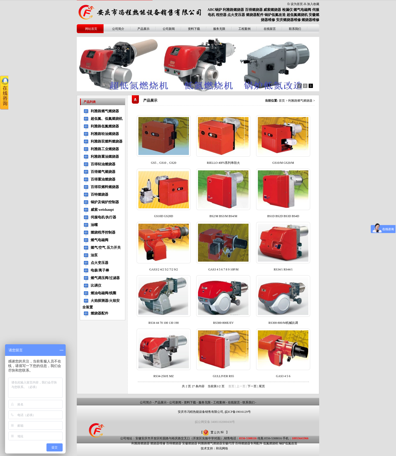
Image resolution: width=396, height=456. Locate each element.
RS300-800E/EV (223, 323)
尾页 (262, 386)
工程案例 (244, 29)
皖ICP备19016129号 (238, 412)
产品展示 (143, 29)
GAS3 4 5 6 (283, 376)
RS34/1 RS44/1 (283, 269)
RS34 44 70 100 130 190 (163, 323)
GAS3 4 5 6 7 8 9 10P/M (223, 269)
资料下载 (194, 29)
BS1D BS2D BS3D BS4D (283, 216)
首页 (282, 100)
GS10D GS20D (163, 216)
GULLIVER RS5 (223, 376)
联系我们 (295, 29)
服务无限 (219, 29)
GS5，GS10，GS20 (163, 163)
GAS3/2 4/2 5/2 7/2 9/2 (163, 269)
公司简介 (118, 29)
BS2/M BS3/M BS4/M (223, 216)
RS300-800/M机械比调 (283, 323)
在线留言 (270, 29)
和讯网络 (222, 448)
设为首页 (297, 4)
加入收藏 (313, 4)
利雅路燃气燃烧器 (300, 100)
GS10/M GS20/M (283, 163)
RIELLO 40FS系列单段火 (223, 163)
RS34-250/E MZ (163, 376)
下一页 (252, 386)
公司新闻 (169, 29)
